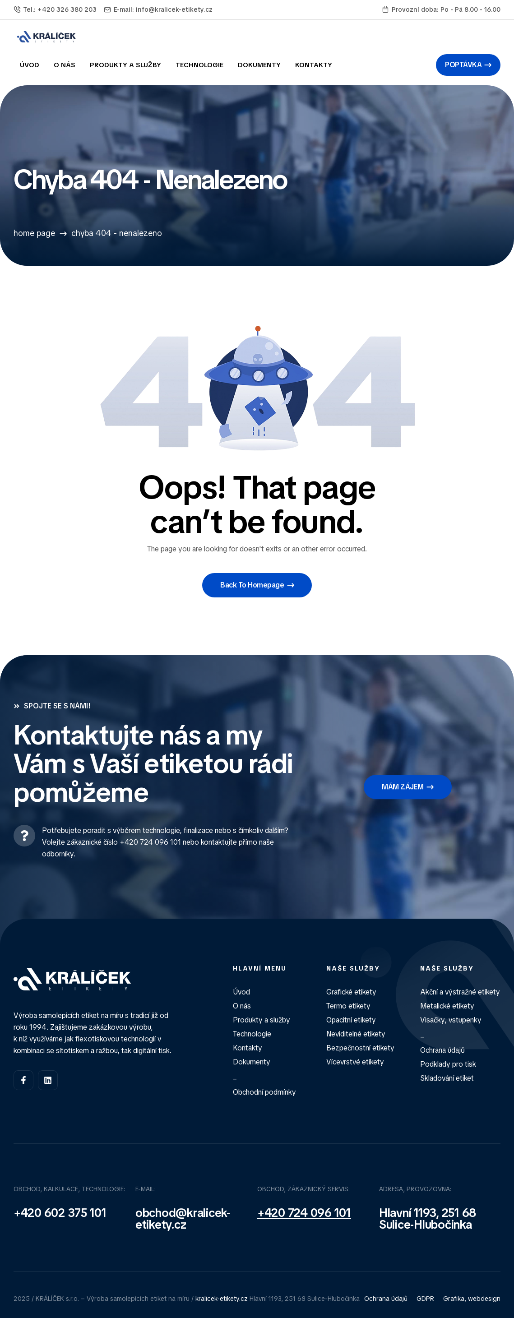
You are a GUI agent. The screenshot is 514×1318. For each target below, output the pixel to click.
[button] (468, 65)
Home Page (34, 233)
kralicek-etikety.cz (221, 1299)
